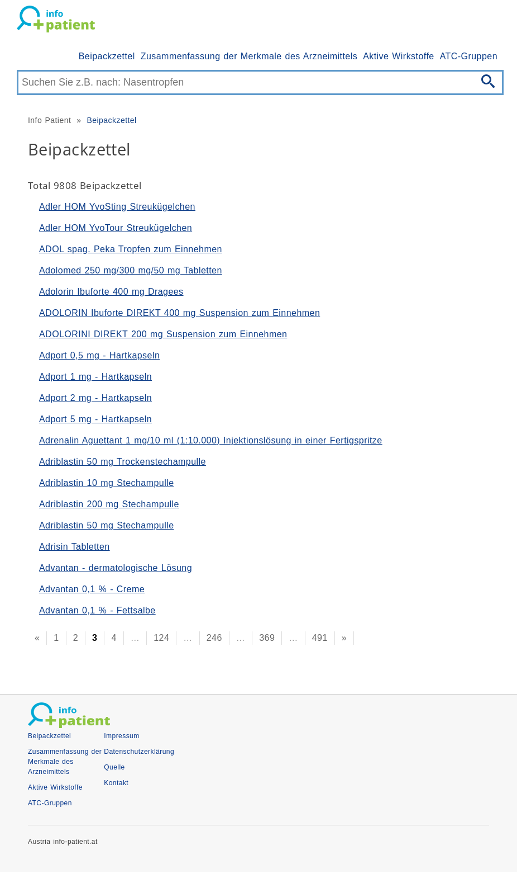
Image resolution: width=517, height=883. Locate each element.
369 (267, 638)
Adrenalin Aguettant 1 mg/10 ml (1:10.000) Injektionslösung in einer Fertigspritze (210, 440)
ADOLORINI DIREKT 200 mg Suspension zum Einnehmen (163, 334)
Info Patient (49, 120)
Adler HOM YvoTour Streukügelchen (115, 228)
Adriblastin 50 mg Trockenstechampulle (122, 461)
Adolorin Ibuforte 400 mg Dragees (111, 291)
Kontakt (116, 783)
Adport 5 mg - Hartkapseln (95, 419)
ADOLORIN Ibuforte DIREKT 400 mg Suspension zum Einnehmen (179, 313)
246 (214, 638)
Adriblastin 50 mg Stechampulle (106, 525)
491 (320, 638)
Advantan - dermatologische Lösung (115, 568)
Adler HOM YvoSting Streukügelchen (117, 206)
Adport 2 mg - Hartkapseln (95, 398)
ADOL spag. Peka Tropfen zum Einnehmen (130, 249)
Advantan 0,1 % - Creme (92, 589)
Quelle (114, 767)
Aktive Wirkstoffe (398, 56)
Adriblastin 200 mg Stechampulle (109, 504)
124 (161, 638)
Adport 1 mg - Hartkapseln (95, 376)
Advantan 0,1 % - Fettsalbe (97, 610)
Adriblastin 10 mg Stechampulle (106, 483)
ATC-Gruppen (468, 56)
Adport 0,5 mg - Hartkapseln (99, 355)
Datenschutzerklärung (139, 751)
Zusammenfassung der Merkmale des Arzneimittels (249, 56)
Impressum (121, 736)
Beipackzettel (107, 56)
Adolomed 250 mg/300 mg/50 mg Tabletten (130, 270)
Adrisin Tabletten (74, 546)
